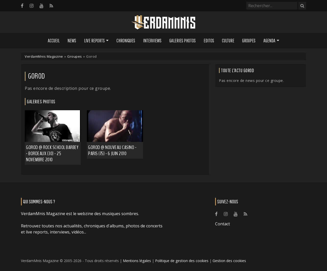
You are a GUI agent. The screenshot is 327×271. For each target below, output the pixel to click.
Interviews (152, 40)
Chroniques (125, 40)
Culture (228, 40)
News (71, 40)
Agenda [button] (269, 40)
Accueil (54, 40)
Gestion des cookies (229, 260)
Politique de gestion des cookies (181, 260)
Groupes (248, 40)
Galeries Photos (182, 40)
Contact (222, 224)
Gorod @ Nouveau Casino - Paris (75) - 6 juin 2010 (112, 150)
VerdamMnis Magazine (44, 56)
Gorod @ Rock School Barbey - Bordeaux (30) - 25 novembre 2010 (52, 153)
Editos (209, 40)
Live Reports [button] (94, 40)
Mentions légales (137, 260)
